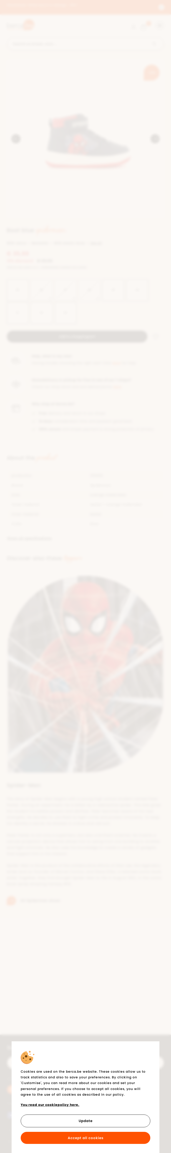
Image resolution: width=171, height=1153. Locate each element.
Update (86, 1120)
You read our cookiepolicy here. (50, 1104)
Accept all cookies (85, 1137)
